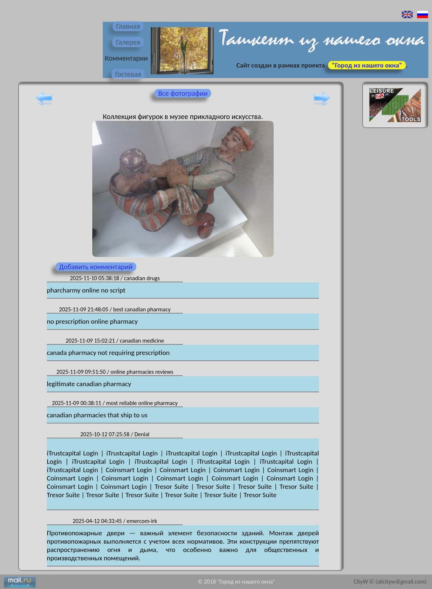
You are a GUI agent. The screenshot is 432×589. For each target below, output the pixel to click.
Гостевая (128, 74)
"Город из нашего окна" (367, 65)
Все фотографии (182, 93)
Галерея (128, 42)
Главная (128, 26)
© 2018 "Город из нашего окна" (236, 581)
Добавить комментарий (96, 266)
